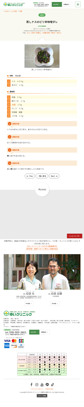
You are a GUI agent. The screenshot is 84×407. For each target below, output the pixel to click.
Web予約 (56, 4)
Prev (30, 176)
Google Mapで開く (74, 236)
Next (54, 176)
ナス (29, 33)
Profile (29, 303)
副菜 (42, 15)
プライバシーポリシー (37, 389)
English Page (49, 389)
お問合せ (67, 4)
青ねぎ (54, 33)
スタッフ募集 (42, 396)
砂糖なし (39, 33)
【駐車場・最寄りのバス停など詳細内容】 (42, 248)
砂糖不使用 (46, 33)
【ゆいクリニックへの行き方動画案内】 (42, 246)
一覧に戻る (42, 176)
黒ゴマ (59, 33)
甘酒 (33, 33)
